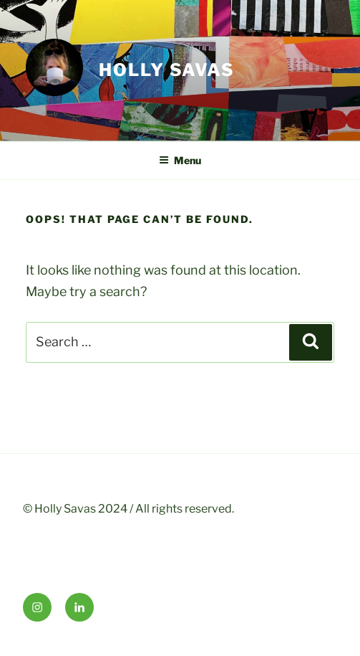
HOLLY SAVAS (167, 70)
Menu (180, 160)
